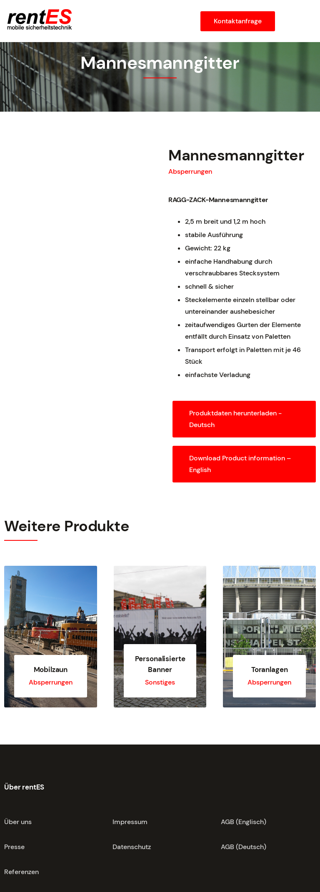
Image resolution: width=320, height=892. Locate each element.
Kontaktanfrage (238, 21)
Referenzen (21, 871)
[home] (39, 20)
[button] (298, 21)
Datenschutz (131, 846)
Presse (14, 846)
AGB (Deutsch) (243, 846)
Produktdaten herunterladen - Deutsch (235, 419)
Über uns (18, 821)
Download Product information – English (240, 464)
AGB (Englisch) (243, 821)
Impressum (130, 821)
